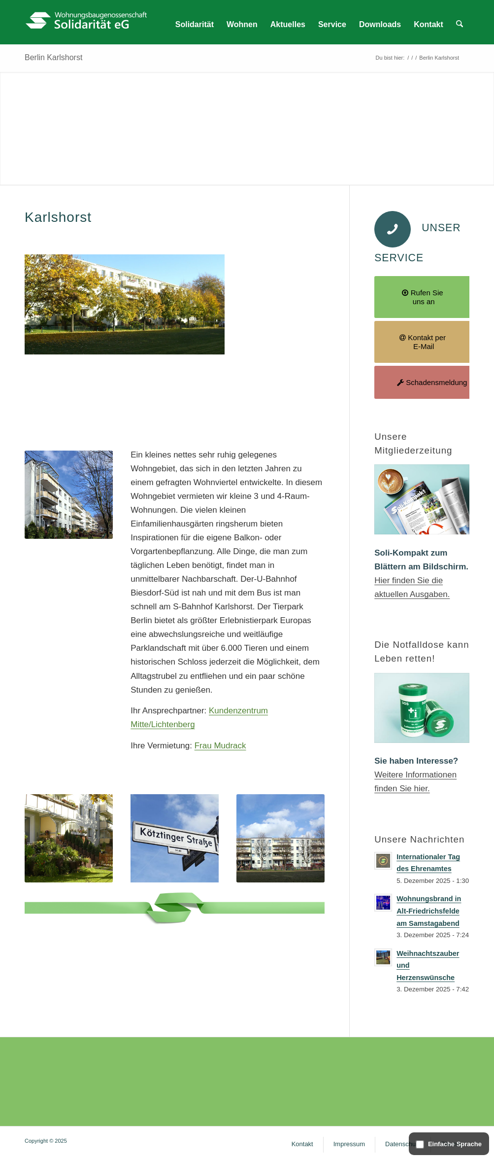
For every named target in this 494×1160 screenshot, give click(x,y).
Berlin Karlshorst (53, 57)
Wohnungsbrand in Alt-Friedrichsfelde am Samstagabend (428, 911)
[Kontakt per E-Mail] (423, 342)
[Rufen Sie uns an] (423, 297)
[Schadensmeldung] (423, 382)
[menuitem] (195, 24)
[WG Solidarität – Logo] (86, 22)
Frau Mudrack (220, 745)
